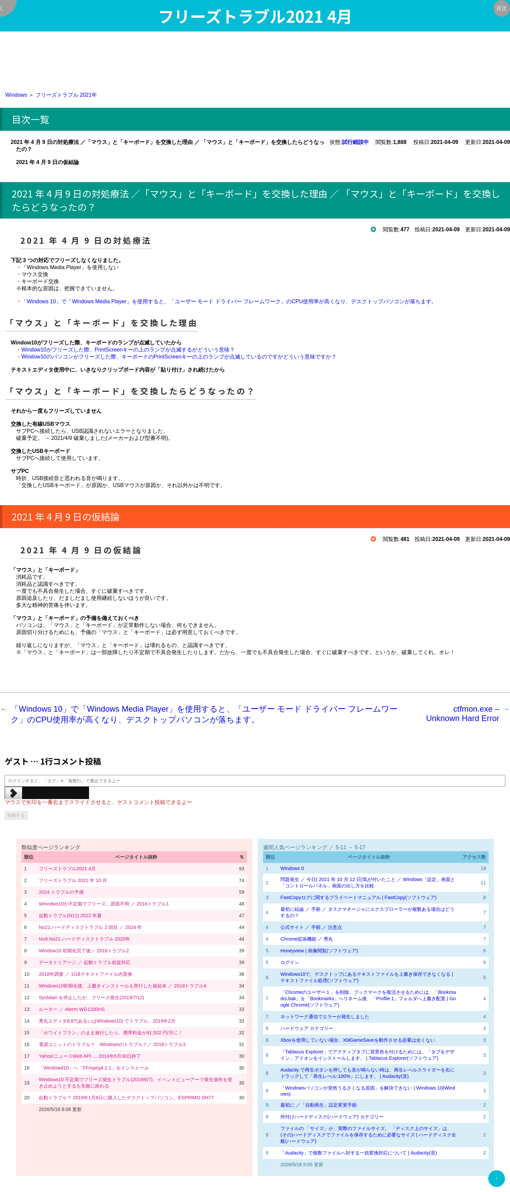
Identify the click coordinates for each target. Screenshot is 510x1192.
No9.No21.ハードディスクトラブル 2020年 (84, 939)
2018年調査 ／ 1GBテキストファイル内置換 (85, 974)
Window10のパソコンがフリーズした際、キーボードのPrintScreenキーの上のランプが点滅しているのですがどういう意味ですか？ (179, 357)
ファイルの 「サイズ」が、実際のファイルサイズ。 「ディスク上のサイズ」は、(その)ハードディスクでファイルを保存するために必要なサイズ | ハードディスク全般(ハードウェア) (368, 1135)
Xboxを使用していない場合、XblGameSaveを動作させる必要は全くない (357, 1040)
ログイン (289, 962)
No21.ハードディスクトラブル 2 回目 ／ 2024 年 (90, 927)
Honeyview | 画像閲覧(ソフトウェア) (319, 950)
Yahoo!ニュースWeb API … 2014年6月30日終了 (90, 1056)
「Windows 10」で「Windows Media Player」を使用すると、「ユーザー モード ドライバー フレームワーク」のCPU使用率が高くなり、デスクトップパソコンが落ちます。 (229, 301)
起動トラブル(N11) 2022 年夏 (70, 915)
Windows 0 (292, 868)
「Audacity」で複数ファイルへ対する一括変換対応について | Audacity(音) (358, 1153)
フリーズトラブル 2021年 (66, 95)
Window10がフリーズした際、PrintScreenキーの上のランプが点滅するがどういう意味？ (128, 349)
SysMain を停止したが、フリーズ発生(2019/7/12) (91, 997)
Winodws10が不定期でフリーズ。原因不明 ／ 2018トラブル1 (104, 903)
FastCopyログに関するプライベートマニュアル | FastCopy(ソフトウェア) (358, 897)
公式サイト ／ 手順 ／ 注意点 (311, 927)
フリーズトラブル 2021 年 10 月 (73, 880)
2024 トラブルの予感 (61, 892)
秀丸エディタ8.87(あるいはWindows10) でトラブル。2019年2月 (107, 1021)
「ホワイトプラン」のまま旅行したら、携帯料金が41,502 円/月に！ (111, 1032)
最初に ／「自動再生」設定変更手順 (318, 1105)
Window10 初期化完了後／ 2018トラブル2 (84, 950)
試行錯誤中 (355, 142)
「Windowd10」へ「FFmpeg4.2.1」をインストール (94, 1067)
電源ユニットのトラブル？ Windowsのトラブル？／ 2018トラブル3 (112, 1044)
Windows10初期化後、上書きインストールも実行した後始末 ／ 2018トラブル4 (122, 985)
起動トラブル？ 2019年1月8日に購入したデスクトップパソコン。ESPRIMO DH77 (126, 1097)
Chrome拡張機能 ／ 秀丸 (306, 939)
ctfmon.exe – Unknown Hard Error (462, 713)
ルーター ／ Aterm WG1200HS (72, 1009)
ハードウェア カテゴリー (306, 1028)
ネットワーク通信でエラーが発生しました (324, 1016)
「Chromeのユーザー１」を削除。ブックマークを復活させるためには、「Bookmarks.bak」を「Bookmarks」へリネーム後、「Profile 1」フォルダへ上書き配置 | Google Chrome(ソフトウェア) (368, 998)
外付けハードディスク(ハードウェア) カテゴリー (332, 1116)
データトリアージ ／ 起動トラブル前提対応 (85, 962)
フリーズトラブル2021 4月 (67, 868)
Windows (16, 95)
